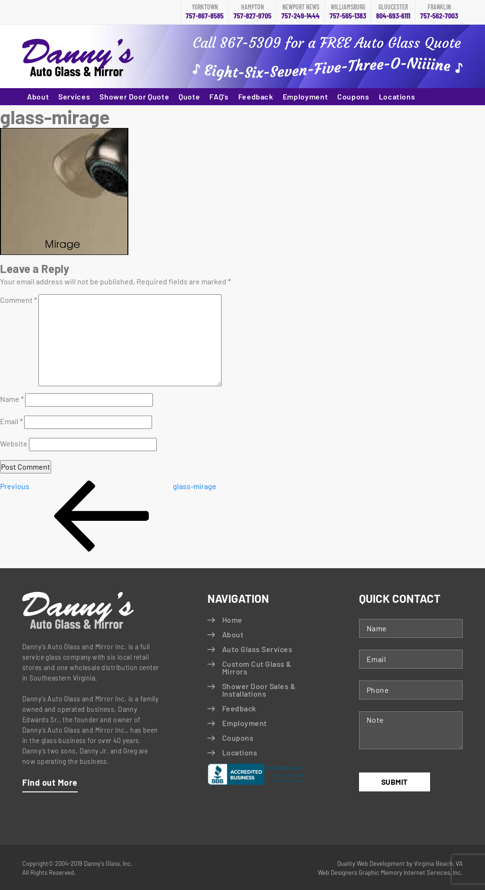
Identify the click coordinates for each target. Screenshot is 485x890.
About (38, 96)
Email (11, 421)
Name (12, 398)
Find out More (50, 782)
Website (13, 443)
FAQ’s (218, 96)
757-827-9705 (252, 12)
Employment (305, 96)
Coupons (353, 96)
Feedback (255, 96)
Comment (18, 299)
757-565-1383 (348, 12)
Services (74, 96)
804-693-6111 (393, 12)
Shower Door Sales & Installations (259, 689)
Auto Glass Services (257, 649)
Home (232, 619)
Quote (189, 96)
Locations (397, 96)
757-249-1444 (300, 12)
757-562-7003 (439, 12)
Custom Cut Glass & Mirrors (257, 667)
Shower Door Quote (134, 96)
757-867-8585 (205, 12)
